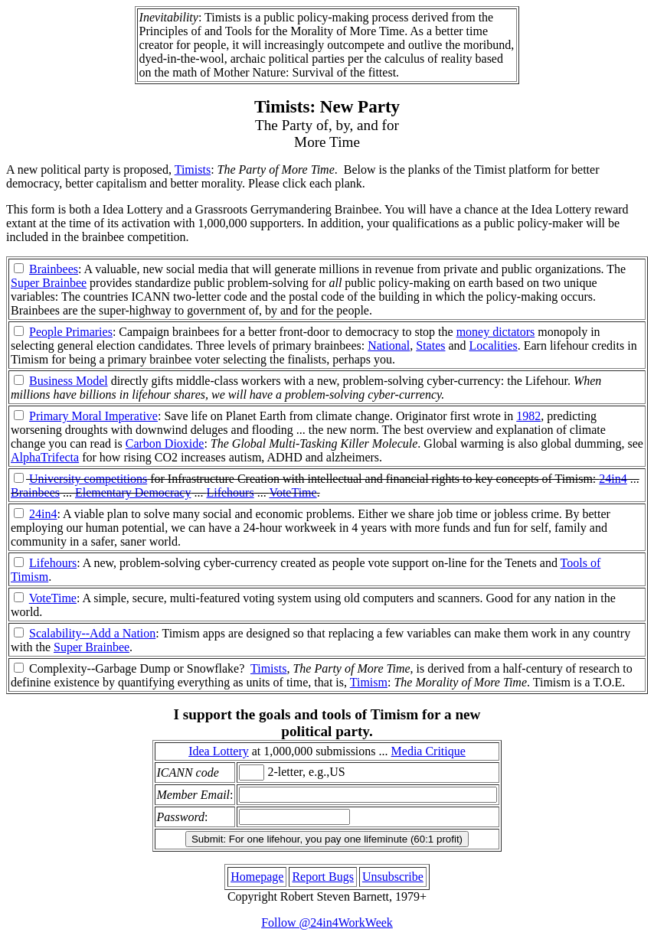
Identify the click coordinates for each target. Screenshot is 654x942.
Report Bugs (322, 876)
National (389, 345)
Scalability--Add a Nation (92, 633)
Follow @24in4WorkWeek (327, 922)
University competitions (88, 478)
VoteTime (292, 492)
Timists (193, 169)
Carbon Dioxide (165, 443)
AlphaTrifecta (45, 457)
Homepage (257, 876)
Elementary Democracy (133, 492)
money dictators (495, 331)
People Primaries (71, 331)
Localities (493, 345)
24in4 (612, 478)
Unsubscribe (392, 876)
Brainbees (53, 268)
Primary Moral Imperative (93, 415)
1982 (528, 415)
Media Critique (428, 751)
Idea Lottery (218, 751)
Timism (368, 682)
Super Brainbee (49, 282)
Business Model (68, 380)
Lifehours (229, 492)
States (430, 345)
